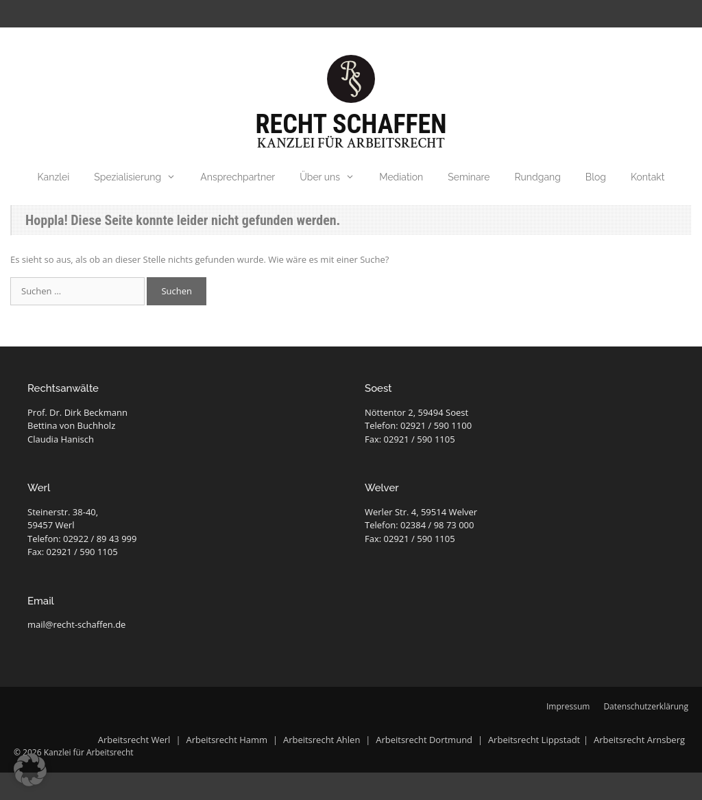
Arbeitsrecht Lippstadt (534, 739)
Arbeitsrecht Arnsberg (639, 739)
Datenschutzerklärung (645, 706)
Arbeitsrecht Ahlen (321, 739)
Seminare (468, 177)
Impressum (568, 706)
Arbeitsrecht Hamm (226, 739)
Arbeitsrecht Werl (135, 739)
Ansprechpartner (237, 177)
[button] (30, 770)
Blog (595, 177)
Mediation (401, 177)
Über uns (333, 177)
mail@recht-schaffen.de (76, 624)
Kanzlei (54, 177)
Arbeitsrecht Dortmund (424, 739)
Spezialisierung (141, 177)
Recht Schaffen (351, 124)
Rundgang (538, 177)
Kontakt (647, 177)
